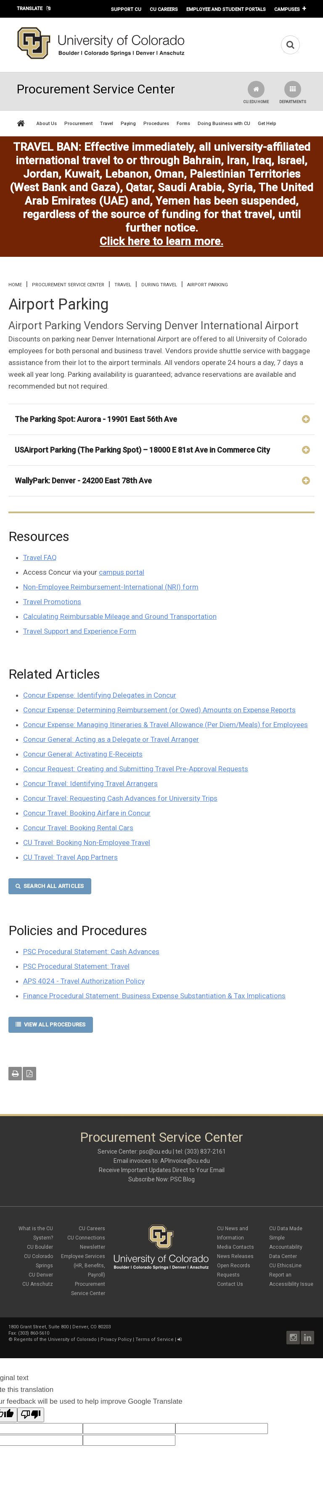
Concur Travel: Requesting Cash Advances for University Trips (120, 798)
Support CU (126, 9)
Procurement (78, 123)
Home (15, 285)
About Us (47, 123)
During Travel (159, 285)
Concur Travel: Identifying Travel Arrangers (90, 783)
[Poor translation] (30, 1414)
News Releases (235, 1256)
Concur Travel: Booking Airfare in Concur (87, 813)
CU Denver (41, 1275)
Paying (128, 123)
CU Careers (164, 9)
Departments (292, 92)
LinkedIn (307, 1337)
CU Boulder (40, 1247)
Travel (106, 123)
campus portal (121, 572)
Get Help (267, 123)
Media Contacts (235, 1247)
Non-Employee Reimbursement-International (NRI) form (111, 587)
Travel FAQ (40, 557)
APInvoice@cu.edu (185, 1160)
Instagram (293, 1337)
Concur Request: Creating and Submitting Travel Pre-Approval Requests (135, 769)
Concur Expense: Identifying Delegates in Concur (99, 695)
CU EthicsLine (285, 1266)
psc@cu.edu (155, 1151)
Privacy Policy (116, 1339)
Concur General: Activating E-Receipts (83, 754)
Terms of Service (154, 1339)
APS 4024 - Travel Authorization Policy (84, 981)
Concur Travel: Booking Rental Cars (78, 828)
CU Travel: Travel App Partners (70, 857)
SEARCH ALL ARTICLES (50, 886)
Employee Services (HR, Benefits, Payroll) (83, 1265)
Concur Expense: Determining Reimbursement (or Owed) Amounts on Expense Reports (159, 710)
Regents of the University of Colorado (55, 1339)
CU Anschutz (37, 1284)
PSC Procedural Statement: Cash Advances (91, 951)
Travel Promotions (52, 601)
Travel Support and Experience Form (79, 631)
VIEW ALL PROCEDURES (51, 1024)
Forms (183, 123)
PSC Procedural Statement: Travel (76, 966)
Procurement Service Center (68, 285)
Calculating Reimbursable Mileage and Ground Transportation (120, 616)
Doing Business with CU (224, 123)
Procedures (156, 123)
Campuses (287, 9)
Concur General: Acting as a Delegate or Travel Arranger (111, 739)
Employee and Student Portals (226, 9)
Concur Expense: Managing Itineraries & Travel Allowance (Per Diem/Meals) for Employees (165, 724)
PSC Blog (182, 1179)
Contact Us (230, 1284)
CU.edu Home (256, 92)
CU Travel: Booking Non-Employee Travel (86, 842)
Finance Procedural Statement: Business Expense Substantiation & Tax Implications (154, 996)
